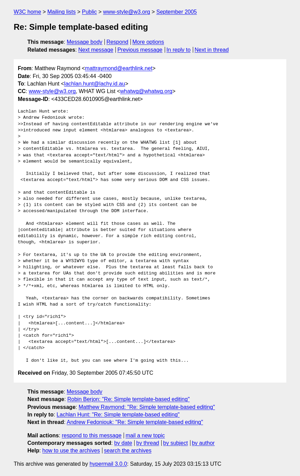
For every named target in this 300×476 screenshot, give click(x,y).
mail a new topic (145, 435)
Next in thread (212, 50)
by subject (175, 443)
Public (89, 12)
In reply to (178, 50)
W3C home (27, 12)
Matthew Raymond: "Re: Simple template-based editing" (146, 407)
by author (203, 443)
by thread (147, 443)
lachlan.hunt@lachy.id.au (94, 84)
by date (123, 443)
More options (148, 42)
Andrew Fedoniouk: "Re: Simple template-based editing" (135, 422)
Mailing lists (61, 12)
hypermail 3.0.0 (108, 464)
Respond (117, 42)
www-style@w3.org (126, 12)
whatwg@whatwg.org (146, 91)
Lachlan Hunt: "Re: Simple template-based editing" (118, 414)
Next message (95, 50)
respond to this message (91, 435)
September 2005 (176, 12)
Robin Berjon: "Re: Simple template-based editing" (128, 399)
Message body (84, 42)
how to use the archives (71, 450)
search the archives (128, 450)
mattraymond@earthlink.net (118, 68)
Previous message (140, 50)
